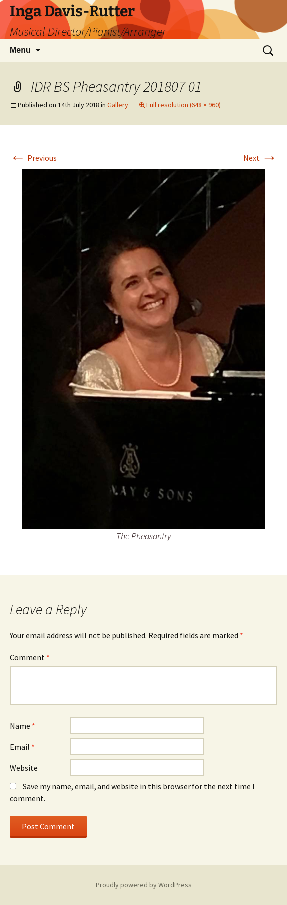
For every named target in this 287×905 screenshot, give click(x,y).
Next (260, 158)
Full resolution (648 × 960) (183, 105)
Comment (30, 657)
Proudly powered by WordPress (143, 884)
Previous (33, 158)
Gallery (117, 105)
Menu (20, 50)
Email (22, 747)
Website (24, 768)
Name (22, 726)
